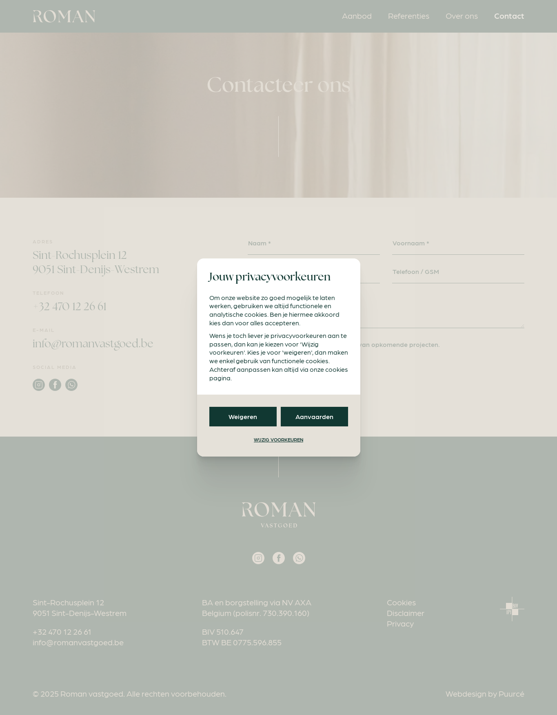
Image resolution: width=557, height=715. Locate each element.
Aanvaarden (314, 416)
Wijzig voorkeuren (278, 439)
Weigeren (243, 416)
